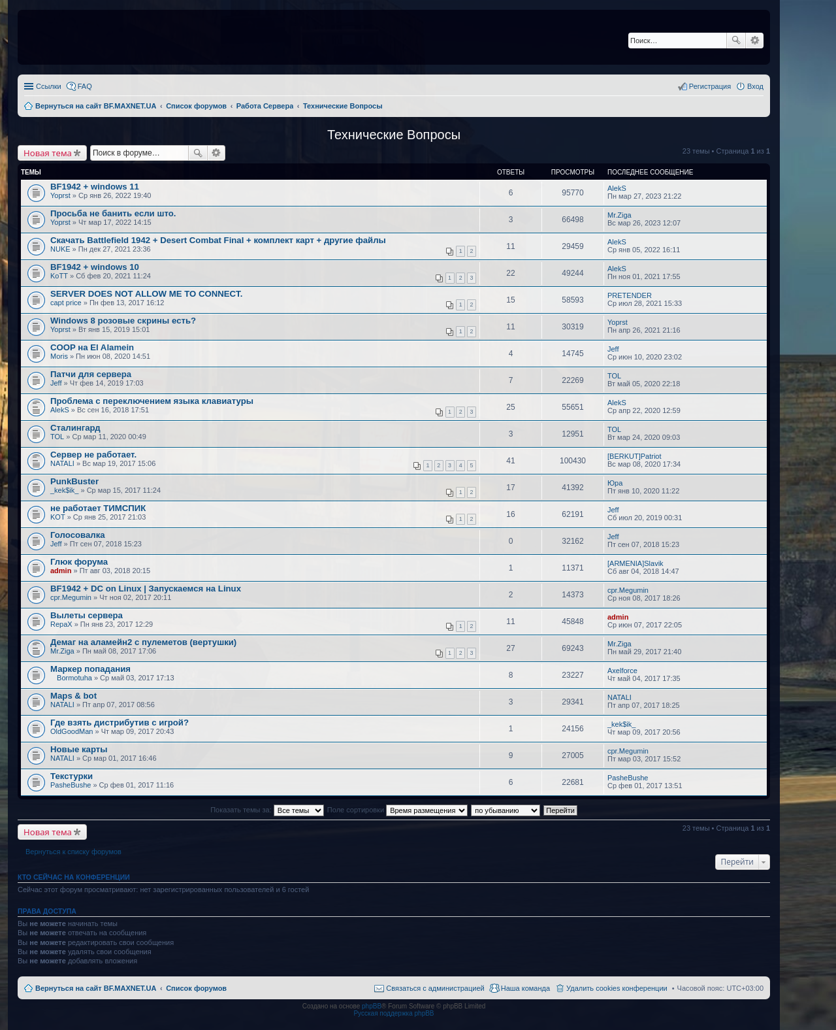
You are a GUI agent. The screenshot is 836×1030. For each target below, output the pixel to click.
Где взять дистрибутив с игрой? (119, 722)
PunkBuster (74, 481)
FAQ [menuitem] (85, 86)
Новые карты (78, 749)
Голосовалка (77, 535)
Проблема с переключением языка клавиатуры (151, 401)
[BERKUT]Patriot (634, 456)
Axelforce (622, 670)
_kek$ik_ (64, 490)
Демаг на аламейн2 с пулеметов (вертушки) (143, 642)
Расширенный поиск (755, 40)
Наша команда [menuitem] (525, 988)
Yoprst (60, 195)
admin (60, 570)
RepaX (61, 624)
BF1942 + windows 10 (94, 267)
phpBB (371, 1006)
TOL (614, 376)
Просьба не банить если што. (113, 213)
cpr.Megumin (70, 597)
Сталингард (75, 428)
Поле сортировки (397, 810)
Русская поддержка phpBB (393, 1013)
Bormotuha (74, 678)
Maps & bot (73, 696)
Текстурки (71, 776)
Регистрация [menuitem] (710, 86)
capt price (66, 303)
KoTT (59, 276)
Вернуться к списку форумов (73, 852)
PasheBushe (70, 785)
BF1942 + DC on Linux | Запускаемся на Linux (145, 588)
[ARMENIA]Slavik (635, 563)
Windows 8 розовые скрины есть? (123, 320)
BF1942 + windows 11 (94, 186)
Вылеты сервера (86, 615)
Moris (59, 356)
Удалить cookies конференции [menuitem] (616, 988)
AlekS (616, 188)
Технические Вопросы (393, 134)
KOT (57, 517)
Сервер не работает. (93, 454)
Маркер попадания (90, 669)
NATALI (62, 463)
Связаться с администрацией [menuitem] (435, 988)
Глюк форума (79, 562)
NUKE (60, 249)
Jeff (613, 349)
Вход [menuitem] (755, 86)
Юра (614, 483)
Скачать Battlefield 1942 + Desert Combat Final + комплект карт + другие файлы (218, 240)
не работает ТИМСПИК (98, 508)
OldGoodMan (71, 731)
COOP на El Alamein (92, 347)
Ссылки (48, 86)
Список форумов (196, 988)
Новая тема (48, 153)
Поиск (736, 40)
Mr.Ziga (619, 215)
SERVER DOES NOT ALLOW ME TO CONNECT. (146, 294)
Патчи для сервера (90, 374)
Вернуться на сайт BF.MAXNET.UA (95, 988)
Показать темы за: (267, 810)
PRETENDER (629, 295)
